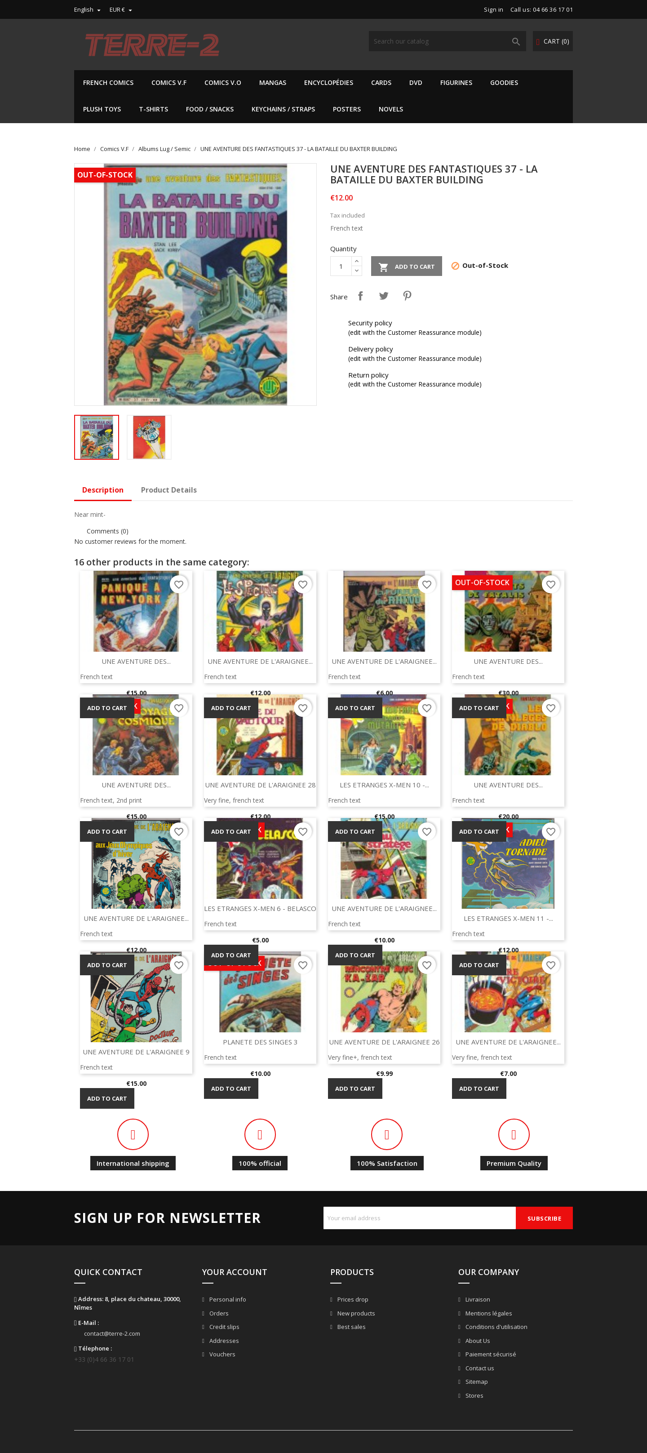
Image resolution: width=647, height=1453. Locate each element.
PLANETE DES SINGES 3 (260, 1041)
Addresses (223, 1341)
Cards (381, 82)
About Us (477, 1341)
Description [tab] (103, 490)
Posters (347, 109)
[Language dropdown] (88, 9)
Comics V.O (222, 82)
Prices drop (352, 1299)
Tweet (384, 296)
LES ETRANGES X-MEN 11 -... (508, 918)
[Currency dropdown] (122, 9)
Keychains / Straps (283, 109)
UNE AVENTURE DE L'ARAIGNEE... (260, 661)
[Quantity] (341, 266)
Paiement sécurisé (490, 1354)
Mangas (272, 82)
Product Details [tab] (169, 490)
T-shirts (153, 109)
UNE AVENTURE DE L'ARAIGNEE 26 (384, 1041)
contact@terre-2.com (112, 1333)
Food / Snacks (210, 109)
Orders (218, 1313)
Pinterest (407, 296)
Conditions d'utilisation (495, 1327)
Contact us (479, 1368)
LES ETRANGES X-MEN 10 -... (384, 784)
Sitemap (476, 1381)
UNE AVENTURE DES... (136, 661)
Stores (473, 1395)
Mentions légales (488, 1313)
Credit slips (223, 1327)
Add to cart (406, 267)
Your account (234, 1271)
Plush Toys (102, 109)
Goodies (504, 82)
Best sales (351, 1327)
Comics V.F (168, 82)
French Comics (108, 82)
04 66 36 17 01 (553, 9)
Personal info (227, 1299)
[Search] (447, 41)
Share (360, 296)
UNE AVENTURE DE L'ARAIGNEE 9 (136, 1051)
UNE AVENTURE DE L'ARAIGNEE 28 (260, 784)
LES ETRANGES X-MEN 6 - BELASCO (260, 908)
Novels (391, 109)
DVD (415, 82)
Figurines (456, 82)
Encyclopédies (328, 82)
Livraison (477, 1299)
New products (355, 1313)
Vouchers (221, 1354)
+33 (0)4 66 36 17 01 (104, 1359)
